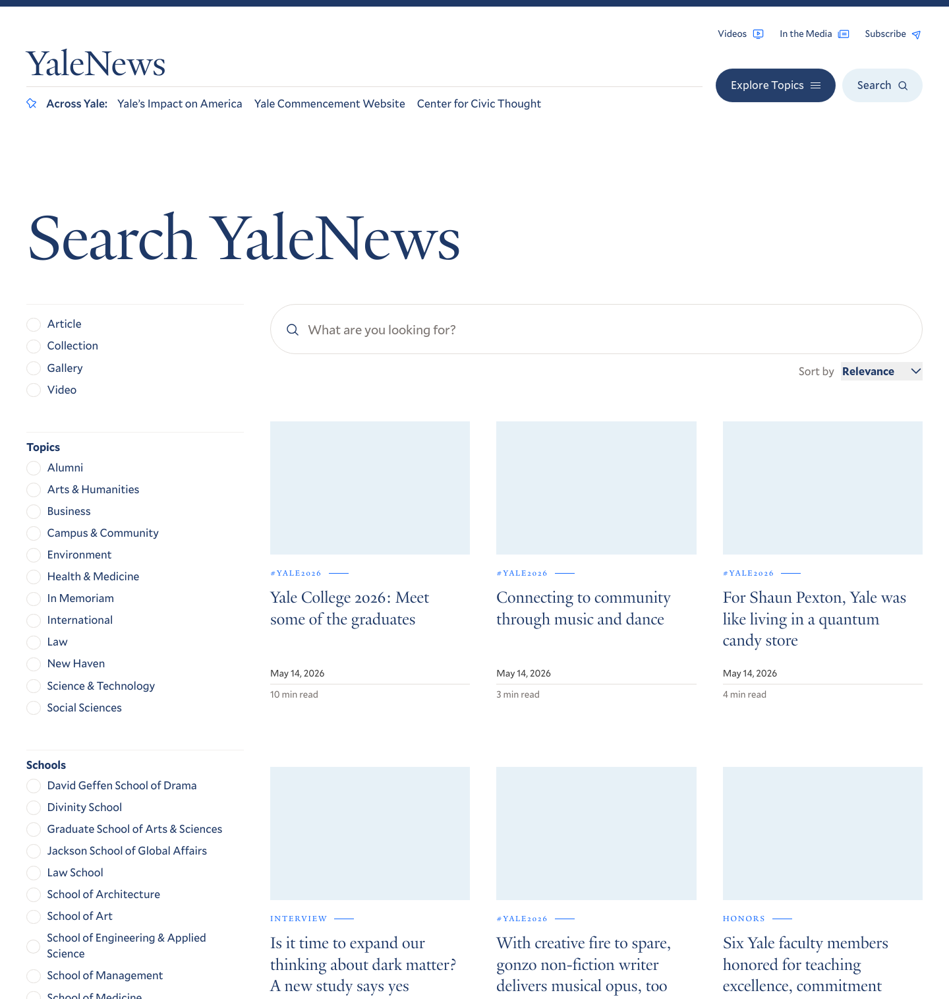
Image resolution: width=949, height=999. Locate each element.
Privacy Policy (760, 876)
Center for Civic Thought (479, 103)
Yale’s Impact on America (180, 103)
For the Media (766, 807)
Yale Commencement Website (329, 103)
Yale (754, 951)
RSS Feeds (757, 789)
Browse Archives (774, 771)
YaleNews (96, 67)
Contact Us (760, 825)
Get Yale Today (792, 632)
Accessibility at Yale (774, 856)
